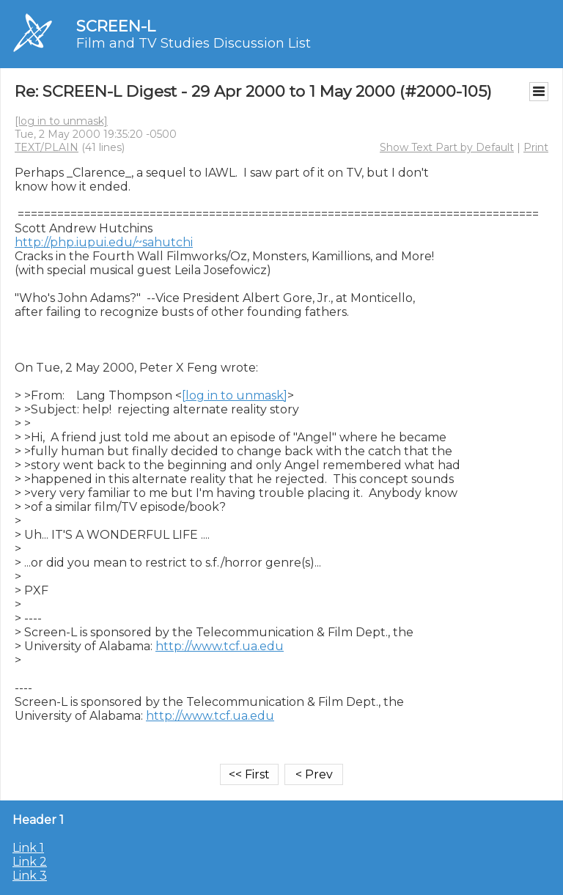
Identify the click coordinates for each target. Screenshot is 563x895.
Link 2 (29, 862)
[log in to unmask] (61, 121)
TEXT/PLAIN (46, 147)
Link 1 (28, 848)
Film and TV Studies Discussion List (193, 43)
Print (535, 147)
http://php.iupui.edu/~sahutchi (104, 242)
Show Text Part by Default (447, 147)
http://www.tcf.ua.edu (219, 646)
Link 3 (29, 876)
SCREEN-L (115, 26)
